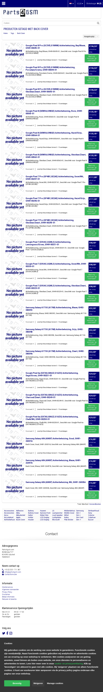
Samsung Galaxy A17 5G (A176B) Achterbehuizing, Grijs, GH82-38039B (54, 330)
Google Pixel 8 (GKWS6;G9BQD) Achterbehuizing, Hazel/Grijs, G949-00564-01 (54, 134)
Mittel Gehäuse (67, 515)
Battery (31, 511)
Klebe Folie (44, 515)
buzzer (91, 520)
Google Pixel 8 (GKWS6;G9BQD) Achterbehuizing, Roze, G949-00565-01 (54, 112)
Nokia (66, 517)
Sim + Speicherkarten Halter (81, 515)
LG (53, 511)
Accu (6, 515)
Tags (12, 33)
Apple (18, 517)
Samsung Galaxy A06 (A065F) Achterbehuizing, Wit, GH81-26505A (56, 482)
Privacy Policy (7, 592)
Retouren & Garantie (9, 599)
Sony (90, 513)
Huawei (43, 511)
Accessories (9, 513)
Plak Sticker (68, 520)
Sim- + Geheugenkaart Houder (81, 520)
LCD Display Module (44, 520)
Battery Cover (33, 513)
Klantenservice (7, 587)
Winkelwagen (93, 3)
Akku (18, 513)
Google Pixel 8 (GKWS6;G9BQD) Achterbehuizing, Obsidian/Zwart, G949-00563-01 (56, 156)
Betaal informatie (8, 597)
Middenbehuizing (69, 511)
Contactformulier (11, 574)
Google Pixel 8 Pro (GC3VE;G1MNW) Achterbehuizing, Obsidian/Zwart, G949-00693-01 (50, 90)
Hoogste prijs (89, 37)
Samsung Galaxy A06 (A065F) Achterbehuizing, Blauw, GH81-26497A (53, 461)
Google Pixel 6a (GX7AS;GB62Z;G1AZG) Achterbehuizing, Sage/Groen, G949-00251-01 (52, 374)
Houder (31, 520)
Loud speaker (57, 515)
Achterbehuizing (9, 520)
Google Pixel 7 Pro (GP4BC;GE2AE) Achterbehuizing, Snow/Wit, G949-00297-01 (55, 177)
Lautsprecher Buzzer (57, 513)
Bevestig (17, 683)
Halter (30, 515)
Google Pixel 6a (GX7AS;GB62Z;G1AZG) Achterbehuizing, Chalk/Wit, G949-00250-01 (52, 418)
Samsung (80, 511)
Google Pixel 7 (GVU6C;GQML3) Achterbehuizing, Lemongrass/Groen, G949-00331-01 (48, 243)
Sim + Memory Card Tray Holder (81, 513)
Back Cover (21, 33)
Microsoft (56, 520)
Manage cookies (55, 683)
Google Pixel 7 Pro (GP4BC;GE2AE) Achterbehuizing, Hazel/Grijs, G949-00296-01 (55, 199)
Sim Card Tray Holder (80, 517)
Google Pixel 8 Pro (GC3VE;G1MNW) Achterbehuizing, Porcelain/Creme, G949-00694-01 (50, 68)
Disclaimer (6, 594)
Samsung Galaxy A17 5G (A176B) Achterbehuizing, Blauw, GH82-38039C (55, 308)
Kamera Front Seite (45, 513)
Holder (30, 517)
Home (5, 33)
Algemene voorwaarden (10, 590)
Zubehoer (92, 517)
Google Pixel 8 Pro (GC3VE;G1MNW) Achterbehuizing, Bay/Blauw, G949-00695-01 (55, 46)
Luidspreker (56, 517)
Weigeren (38, 683)
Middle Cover (69, 513)
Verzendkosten (95, 504)
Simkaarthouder (93, 511)
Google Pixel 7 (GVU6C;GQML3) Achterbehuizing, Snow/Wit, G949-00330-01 (56, 265)
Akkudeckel (20, 515)
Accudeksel (8, 517)
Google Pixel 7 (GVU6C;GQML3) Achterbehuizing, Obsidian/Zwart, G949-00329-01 (56, 287)
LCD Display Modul (44, 517)
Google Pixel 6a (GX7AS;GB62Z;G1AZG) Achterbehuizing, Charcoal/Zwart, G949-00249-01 (52, 396)
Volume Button (91, 515)
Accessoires (9, 511)
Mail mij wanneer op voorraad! (92, 58)
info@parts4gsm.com (13, 572)
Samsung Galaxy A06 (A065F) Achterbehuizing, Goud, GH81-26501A (53, 439)
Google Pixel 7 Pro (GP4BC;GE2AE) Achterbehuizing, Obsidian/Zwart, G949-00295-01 (50, 221)
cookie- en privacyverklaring (68, 663)
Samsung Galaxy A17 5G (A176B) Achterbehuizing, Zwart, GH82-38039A (55, 352)
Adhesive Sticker (19, 511)
